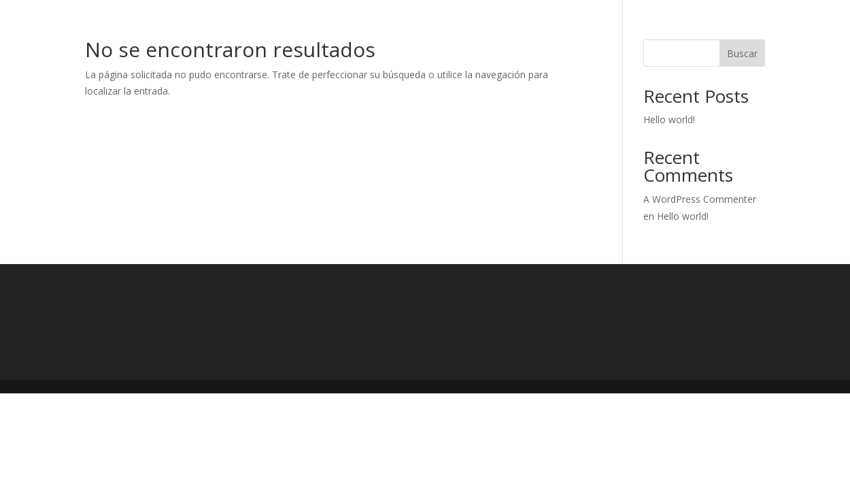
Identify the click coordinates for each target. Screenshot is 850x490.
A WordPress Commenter (699, 199)
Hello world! (669, 119)
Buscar (742, 53)
